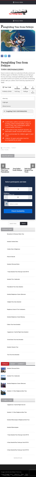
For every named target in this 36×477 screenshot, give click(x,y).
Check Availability (14, 211)
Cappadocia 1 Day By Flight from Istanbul (17, 332)
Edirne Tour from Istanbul (13, 324)
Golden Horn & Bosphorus (13, 249)
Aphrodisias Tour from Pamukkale (5, 170)
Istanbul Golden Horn (12, 241)
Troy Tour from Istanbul (13, 354)
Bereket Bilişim (12, 472)
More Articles (18, 458)
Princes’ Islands (11, 256)
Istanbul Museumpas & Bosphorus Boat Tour (18, 419)
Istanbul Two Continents (13, 279)
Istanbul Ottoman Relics (13, 264)
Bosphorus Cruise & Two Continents (16, 309)
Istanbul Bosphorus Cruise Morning (16, 317)
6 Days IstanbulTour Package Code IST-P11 (18, 442)
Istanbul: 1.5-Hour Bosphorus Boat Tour (17, 391)
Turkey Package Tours (7, 474)
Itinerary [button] (5, 98)
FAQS (26, 474)
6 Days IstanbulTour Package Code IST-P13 (18, 450)
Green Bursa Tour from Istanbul (15, 339)
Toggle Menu (18, 2)
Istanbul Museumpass (12, 427)
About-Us (16, 474)
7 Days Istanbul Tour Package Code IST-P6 (18, 271)
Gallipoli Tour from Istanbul (14, 302)
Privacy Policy (6, 475)
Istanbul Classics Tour (12, 347)
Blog (22, 474)
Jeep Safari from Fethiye (17, 169)
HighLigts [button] (5, 102)
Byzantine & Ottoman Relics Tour (15, 234)
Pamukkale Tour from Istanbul (15, 286)
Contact (26, 475)
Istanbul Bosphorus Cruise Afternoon (16, 294)
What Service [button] (7, 106)
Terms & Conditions (17, 475)
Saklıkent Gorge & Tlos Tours (28, 170)
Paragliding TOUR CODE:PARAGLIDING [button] (15, 111)
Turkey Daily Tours (8, 149)
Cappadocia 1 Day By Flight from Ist (16, 404)
